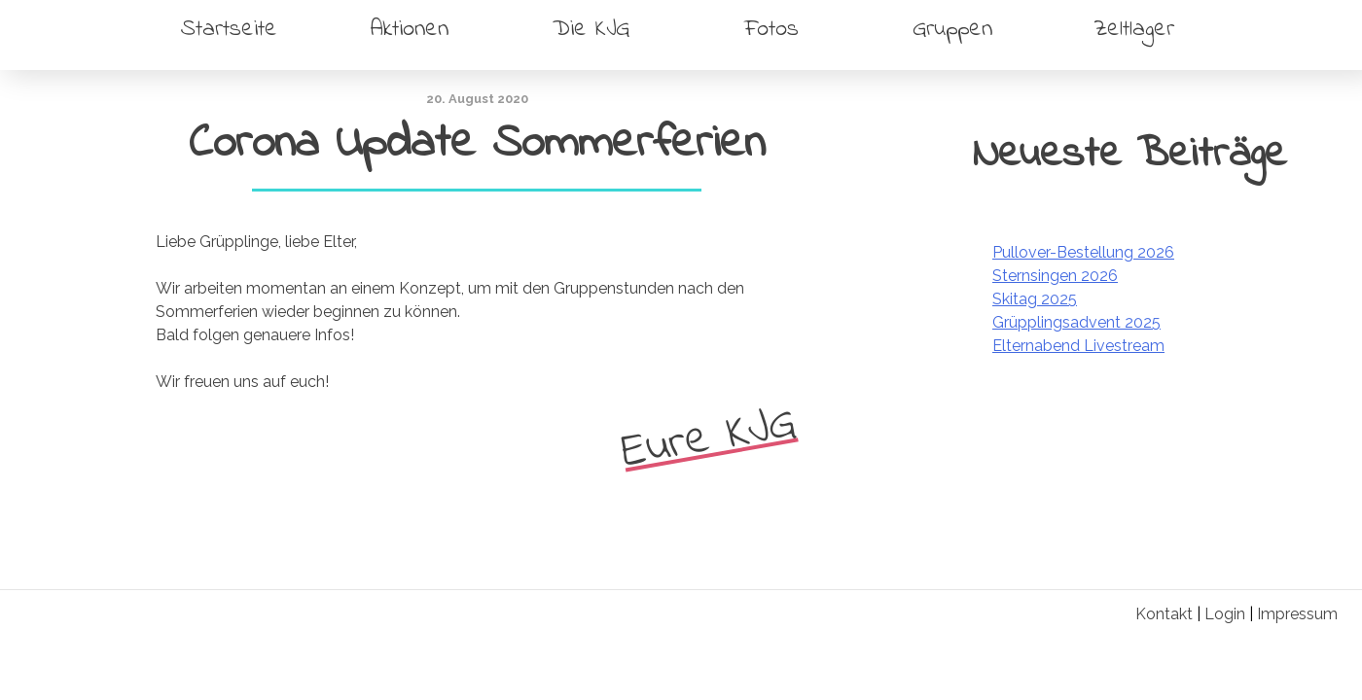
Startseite (229, 30)
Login (1224, 614)
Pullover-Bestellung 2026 (1083, 252)
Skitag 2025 (1034, 299)
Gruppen (952, 30)
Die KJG (591, 30)
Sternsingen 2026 (1055, 275)
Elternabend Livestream (1078, 345)
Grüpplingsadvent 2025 (1076, 322)
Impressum (1297, 614)
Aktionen (409, 30)
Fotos (771, 30)
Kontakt (1164, 614)
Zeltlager (1133, 30)
